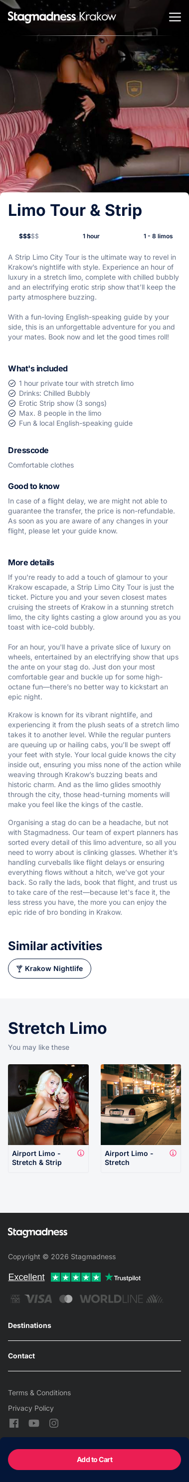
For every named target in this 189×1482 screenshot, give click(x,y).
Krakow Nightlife (54, 968)
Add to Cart (95, 1459)
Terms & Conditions (39, 1392)
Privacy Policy (31, 1408)
